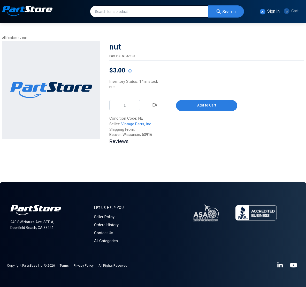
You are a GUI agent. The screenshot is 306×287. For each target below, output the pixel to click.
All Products (10, 38)
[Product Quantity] (124, 105)
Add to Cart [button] (206, 105)
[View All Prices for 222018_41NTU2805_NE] (129, 71)
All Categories (106, 241)
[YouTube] (294, 265)
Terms (64, 265)
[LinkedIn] (280, 265)
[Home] (27, 11)
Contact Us (103, 233)
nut (24, 38)
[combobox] (167, 11)
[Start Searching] (226, 11)
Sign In (270, 11)
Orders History (106, 225)
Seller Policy (104, 217)
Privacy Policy (84, 265)
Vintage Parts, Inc (136, 124)
